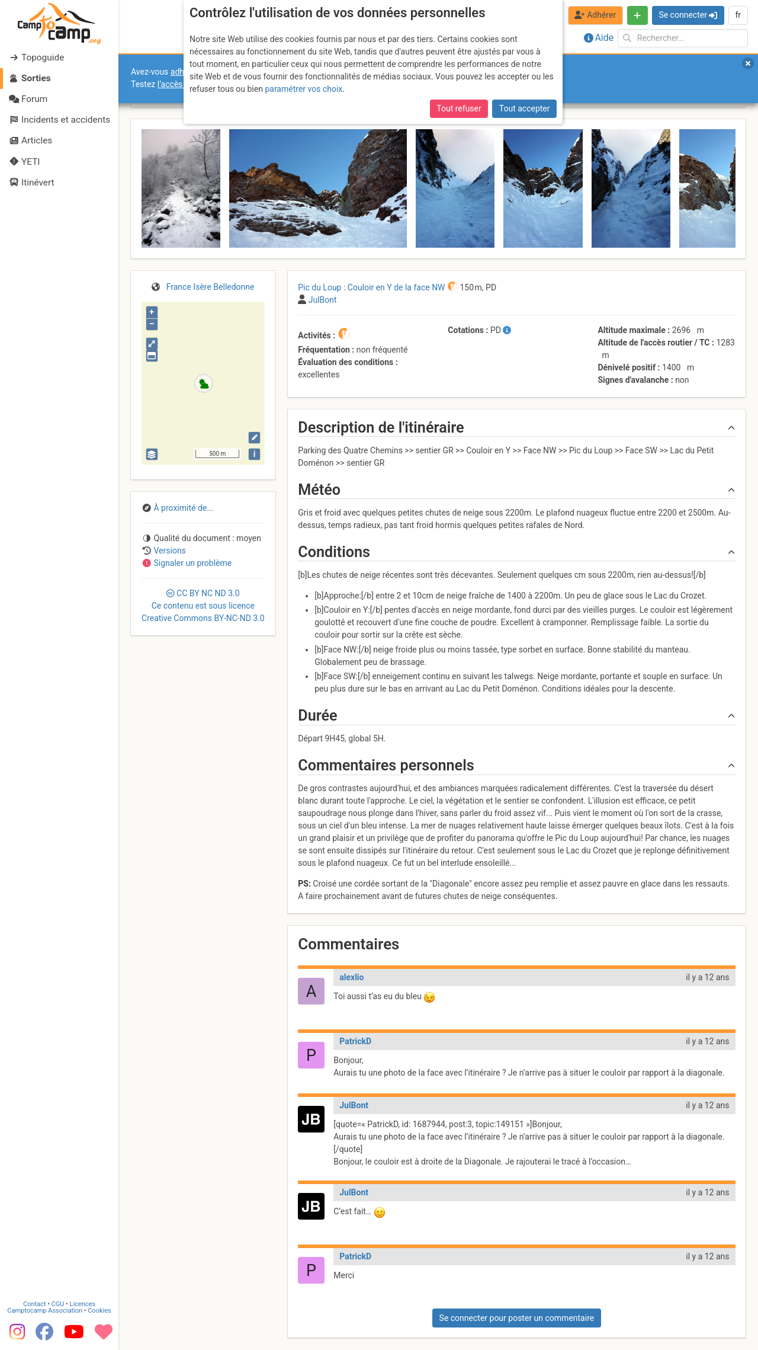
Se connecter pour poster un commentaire (517, 1318)
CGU (58, 1304)
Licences (82, 1304)
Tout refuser (458, 108)
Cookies (99, 1310)
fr (738, 15)
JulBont (353, 1105)
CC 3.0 (203, 605)
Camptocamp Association (44, 1310)
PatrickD (355, 1041)
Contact (34, 1304)
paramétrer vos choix (303, 89)
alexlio (351, 977)
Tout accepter (524, 108)
